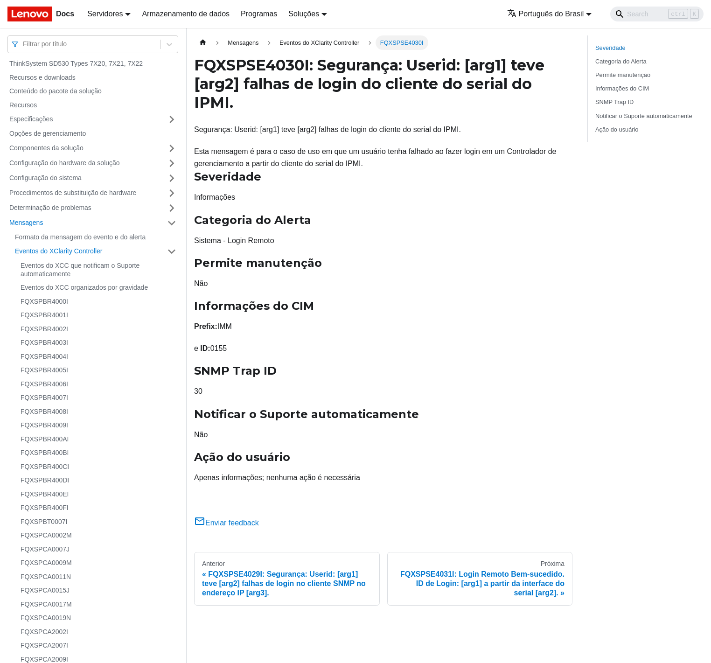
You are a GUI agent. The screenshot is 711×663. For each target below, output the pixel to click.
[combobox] (24, 44)
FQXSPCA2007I (44, 645)
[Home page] (203, 42)
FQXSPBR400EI (45, 494)
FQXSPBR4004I (44, 356)
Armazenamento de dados (186, 14)
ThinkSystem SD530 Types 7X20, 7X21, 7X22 (76, 63)
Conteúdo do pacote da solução (55, 91)
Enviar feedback (226, 523)
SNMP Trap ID (614, 101)
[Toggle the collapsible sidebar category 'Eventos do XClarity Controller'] (171, 251)
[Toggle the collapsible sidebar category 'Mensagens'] (171, 223)
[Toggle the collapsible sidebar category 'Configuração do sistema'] (171, 178)
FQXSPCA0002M (46, 535)
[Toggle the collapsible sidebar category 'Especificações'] (171, 119)
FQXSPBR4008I (44, 411)
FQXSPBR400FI (45, 507)
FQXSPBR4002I (44, 329)
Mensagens (26, 222)
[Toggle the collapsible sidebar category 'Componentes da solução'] (171, 148)
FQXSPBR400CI (45, 466)
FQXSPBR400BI (45, 452)
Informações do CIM (622, 88)
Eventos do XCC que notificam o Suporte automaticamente (80, 270)
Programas (259, 14)
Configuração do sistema (45, 177)
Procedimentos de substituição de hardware (72, 192)
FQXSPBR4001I (44, 315)
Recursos (23, 105)
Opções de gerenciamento (47, 133)
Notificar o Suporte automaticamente (643, 115)
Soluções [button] (303, 14)
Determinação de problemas (50, 207)
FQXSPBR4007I (44, 397)
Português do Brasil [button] (545, 14)
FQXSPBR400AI (45, 439)
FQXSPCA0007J (45, 549)
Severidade (610, 47)
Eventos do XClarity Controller (59, 251)
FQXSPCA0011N (46, 576)
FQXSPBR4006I (44, 384)
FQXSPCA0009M (46, 562)
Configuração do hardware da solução (64, 163)
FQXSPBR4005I (44, 370)
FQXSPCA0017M (46, 604)
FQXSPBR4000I (44, 301)
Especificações (31, 119)
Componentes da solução (46, 148)
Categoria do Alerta (621, 61)
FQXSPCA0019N (46, 617)
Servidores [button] (105, 14)
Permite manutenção (622, 74)
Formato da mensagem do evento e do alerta (80, 237)
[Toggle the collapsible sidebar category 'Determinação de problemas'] (171, 208)
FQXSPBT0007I (44, 521)
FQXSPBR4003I (44, 342)
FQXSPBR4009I (44, 425)
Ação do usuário (616, 129)
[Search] (657, 14)
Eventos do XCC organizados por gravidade (84, 287)
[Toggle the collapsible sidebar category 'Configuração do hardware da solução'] (171, 163)
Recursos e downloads (42, 77)
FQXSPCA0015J (45, 590)
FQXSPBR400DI (45, 480)
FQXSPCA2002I (44, 631)
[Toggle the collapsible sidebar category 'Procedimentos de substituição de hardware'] (171, 193)
